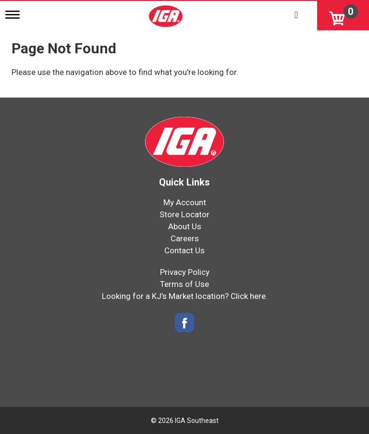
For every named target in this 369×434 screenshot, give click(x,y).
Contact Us (184, 250)
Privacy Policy (184, 272)
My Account (184, 202)
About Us (184, 226)
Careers (185, 238)
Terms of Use (184, 284)
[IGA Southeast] (167, 13)
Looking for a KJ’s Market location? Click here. (185, 296)
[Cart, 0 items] (343, 15)
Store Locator (184, 214)
